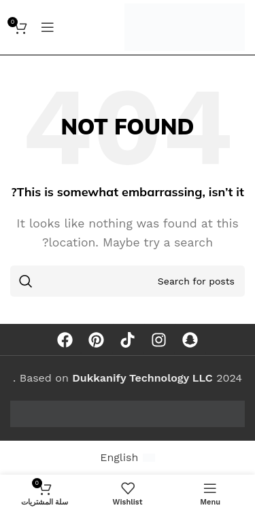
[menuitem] (127, 457)
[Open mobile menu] (47, 27)
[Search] (127, 281)
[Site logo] (184, 26)
